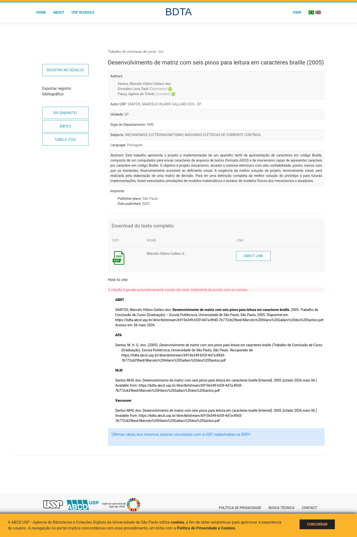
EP (126, 114)
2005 (145, 204)
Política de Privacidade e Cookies (206, 528)
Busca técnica (281, 508)
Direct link (253, 256)
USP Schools (83, 12)
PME (150, 125)
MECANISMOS (136, 135)
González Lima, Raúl (142, 89)
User (297, 12)
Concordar (317, 524)
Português (135, 145)
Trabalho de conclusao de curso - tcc (136, 52)
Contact (309, 508)
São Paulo (150, 198)
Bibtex (65, 126)
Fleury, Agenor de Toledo (144, 94)
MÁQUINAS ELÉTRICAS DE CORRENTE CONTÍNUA (223, 135)
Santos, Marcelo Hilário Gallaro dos (144, 84)
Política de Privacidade (240, 508)
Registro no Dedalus (65, 70)
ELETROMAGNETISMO (166, 135)
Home (41, 12)
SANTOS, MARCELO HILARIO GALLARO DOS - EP (164, 104)
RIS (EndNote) (65, 113)
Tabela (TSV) (65, 140)
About (58, 12)
